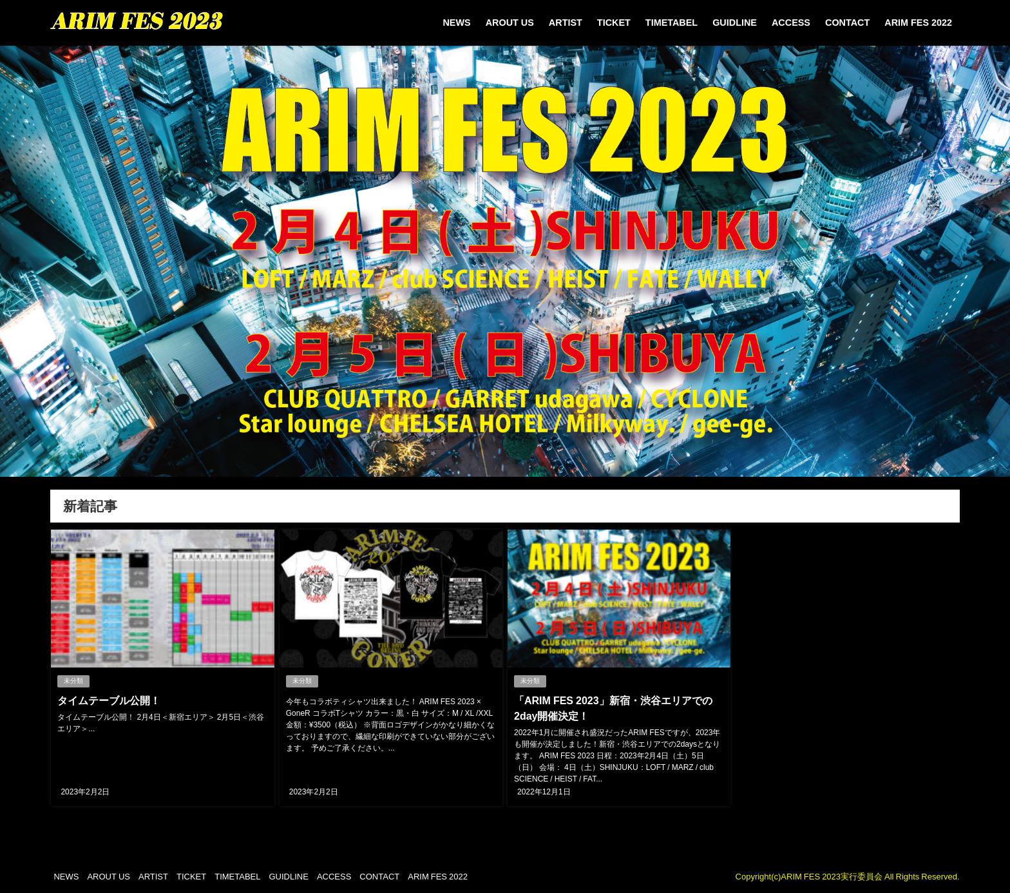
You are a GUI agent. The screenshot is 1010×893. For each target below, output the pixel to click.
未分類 (73, 681)
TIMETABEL (671, 22)
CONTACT (847, 22)
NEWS (456, 22)
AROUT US (510, 22)
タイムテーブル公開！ (108, 700)
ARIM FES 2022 (918, 22)
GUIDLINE (734, 22)
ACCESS (791, 22)
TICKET (614, 22)
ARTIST (565, 22)
